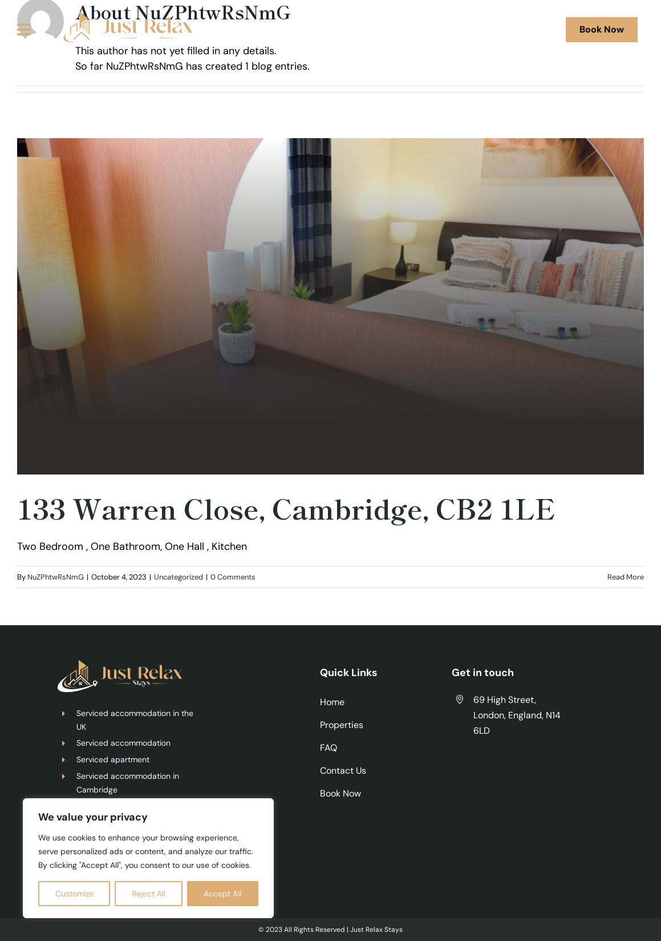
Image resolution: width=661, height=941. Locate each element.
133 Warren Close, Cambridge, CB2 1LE (286, 508)
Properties (341, 725)
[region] (148, 858)
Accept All (222, 893)
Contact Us (343, 771)
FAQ (328, 748)
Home (332, 702)
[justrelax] (124, 16)
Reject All (148, 893)
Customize (74, 893)
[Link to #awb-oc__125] (24, 29)
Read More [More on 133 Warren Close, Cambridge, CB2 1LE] (625, 577)
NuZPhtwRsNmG (55, 577)
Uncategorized (178, 577)
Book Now (340, 793)
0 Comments (233, 577)
